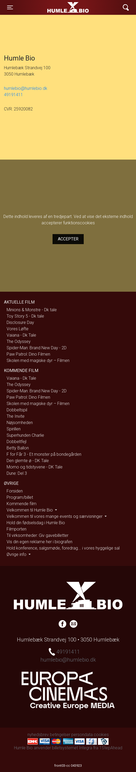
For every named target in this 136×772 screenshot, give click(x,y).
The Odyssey (19, 341)
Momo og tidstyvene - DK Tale (35, 466)
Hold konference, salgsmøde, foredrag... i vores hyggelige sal (63, 548)
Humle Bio (51, 7)
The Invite (16, 416)
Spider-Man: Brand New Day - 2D (37, 347)
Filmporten (16, 529)
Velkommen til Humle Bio (30, 510)
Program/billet (20, 497)
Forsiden (15, 491)
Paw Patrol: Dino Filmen (28, 354)
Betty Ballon (18, 447)
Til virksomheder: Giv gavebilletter (37, 535)
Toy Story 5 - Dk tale (25, 316)
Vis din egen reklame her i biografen (39, 541)
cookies (101, 734)
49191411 (13, 94)
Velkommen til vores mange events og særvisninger (55, 516)
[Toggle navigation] (10, 7)
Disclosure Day (20, 322)
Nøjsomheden (20, 422)
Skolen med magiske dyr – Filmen (38, 360)
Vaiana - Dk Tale (21, 335)
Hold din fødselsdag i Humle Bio (36, 522)
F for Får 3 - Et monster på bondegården (44, 454)
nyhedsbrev (38, 734)
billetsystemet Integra (72, 747)
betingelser (60, 734)
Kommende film (21, 503)
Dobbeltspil (17, 409)
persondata (82, 734)
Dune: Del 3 (17, 473)
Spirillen (14, 428)
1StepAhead (110, 747)
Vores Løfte (18, 328)
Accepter (68, 238)
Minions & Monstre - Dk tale (32, 309)
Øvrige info (17, 554)
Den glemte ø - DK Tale (28, 460)
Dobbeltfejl (16, 441)
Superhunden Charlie (25, 435)
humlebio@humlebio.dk (25, 88)
